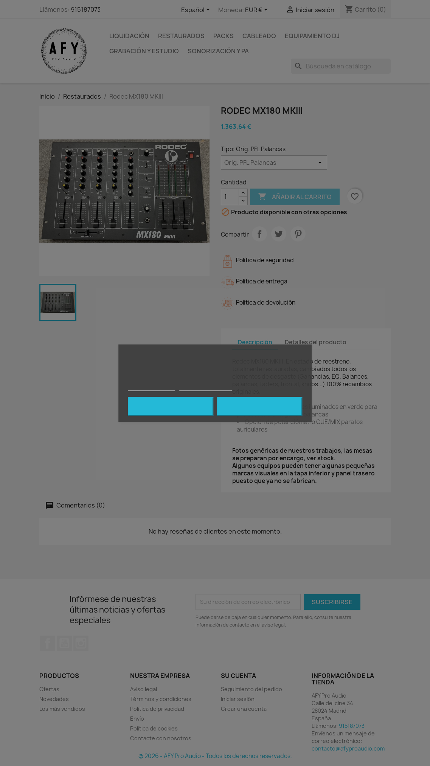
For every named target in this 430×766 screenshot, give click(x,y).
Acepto (259, 406)
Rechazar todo (170, 406)
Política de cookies (151, 387)
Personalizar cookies (206, 387)
